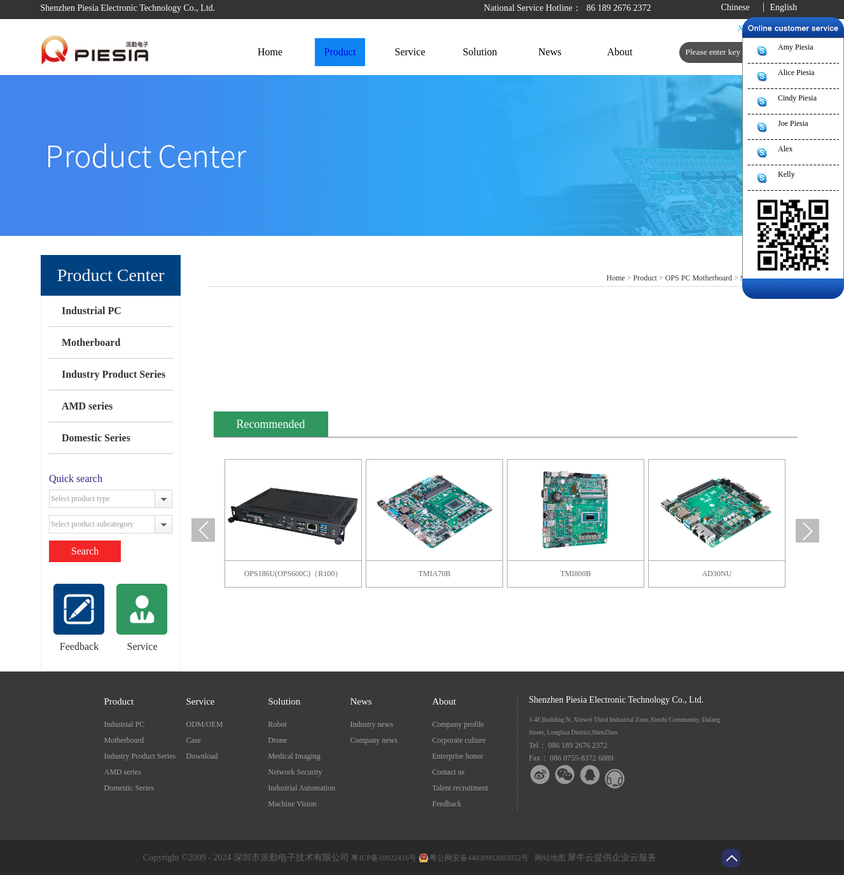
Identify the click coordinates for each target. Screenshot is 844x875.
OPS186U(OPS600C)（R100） (293, 573)
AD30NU (717, 573)
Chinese (735, 7)
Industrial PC (91, 310)
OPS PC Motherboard (698, 277)
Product (645, 277)
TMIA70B (435, 573)
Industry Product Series (113, 374)
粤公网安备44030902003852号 (479, 857)
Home (270, 51)
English (784, 7)
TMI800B (575, 573)
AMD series (87, 406)
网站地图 (548, 857)
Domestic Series (96, 437)
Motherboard (91, 342)
